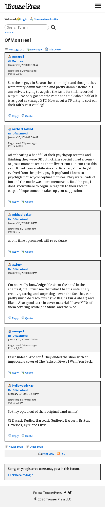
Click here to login (20, 475)
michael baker (22, 214)
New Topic (36, 49)
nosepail (18, 57)
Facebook (65, 493)
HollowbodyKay (22, 385)
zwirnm (17, 265)
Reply (15, 116)
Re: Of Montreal (18, 133)
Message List (16, 49)
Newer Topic (16, 446)
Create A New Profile (46, 19)
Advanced (9, 32)
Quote (29, 116)
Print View (55, 49)
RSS (63, 453)
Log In (23, 19)
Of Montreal (16, 61)
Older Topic (36, 446)
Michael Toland (22, 129)
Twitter (70, 493)
